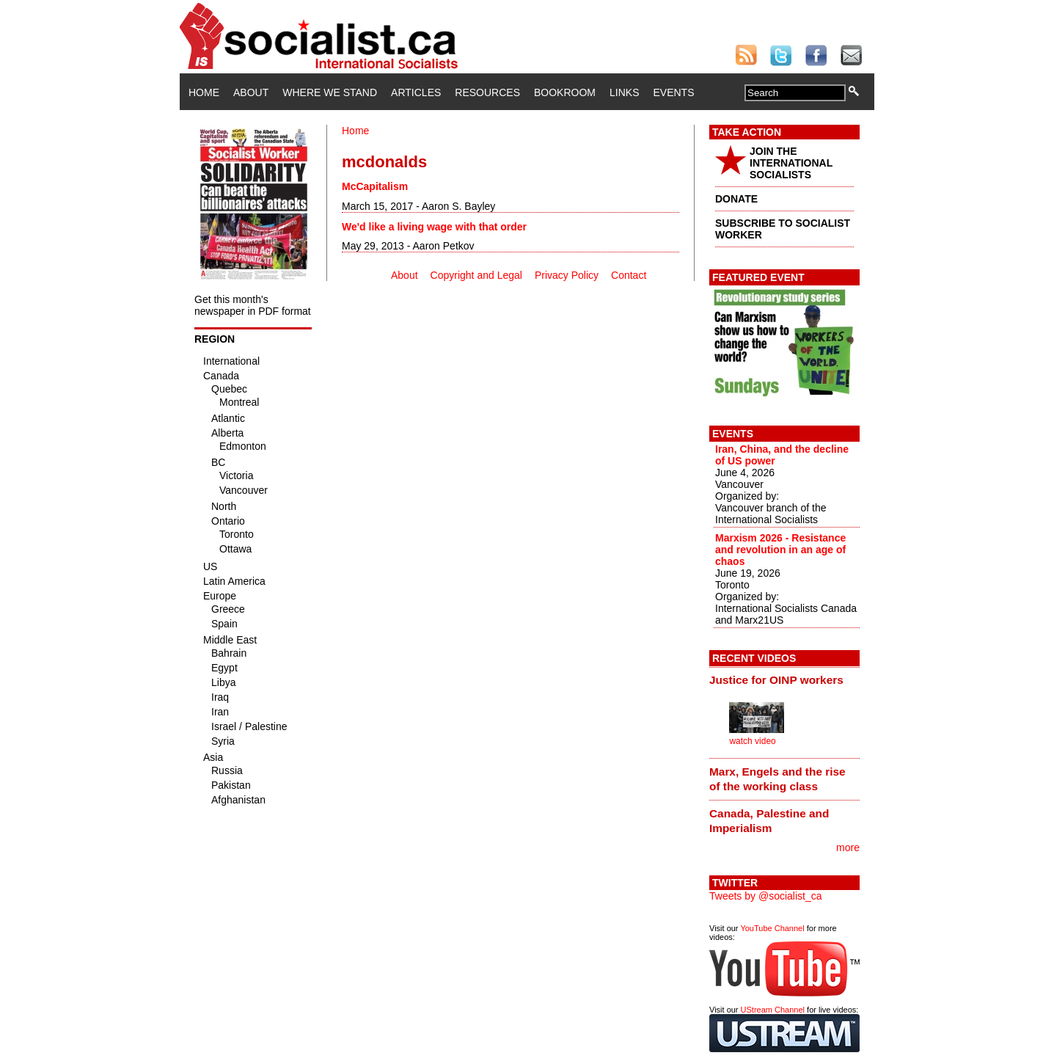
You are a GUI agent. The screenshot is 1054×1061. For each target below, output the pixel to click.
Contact (628, 275)
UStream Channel (773, 1009)
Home (204, 92)
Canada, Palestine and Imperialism (769, 820)
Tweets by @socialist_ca (765, 896)
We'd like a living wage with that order (434, 227)
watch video (752, 741)
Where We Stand (329, 92)
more (848, 847)
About (250, 92)
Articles (416, 92)
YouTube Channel (772, 928)
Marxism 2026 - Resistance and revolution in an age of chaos (780, 549)
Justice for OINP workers (776, 680)
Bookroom (565, 92)
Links (624, 92)
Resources (487, 92)
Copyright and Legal (476, 275)
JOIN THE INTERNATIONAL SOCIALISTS (791, 163)
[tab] (784, 680)
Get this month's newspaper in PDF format (252, 305)
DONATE (736, 199)
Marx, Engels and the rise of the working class (777, 778)
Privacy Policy (567, 275)
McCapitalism (375, 186)
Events (673, 92)
